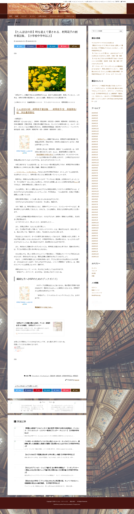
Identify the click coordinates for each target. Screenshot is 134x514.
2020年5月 (95, 241)
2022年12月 (95, 160)
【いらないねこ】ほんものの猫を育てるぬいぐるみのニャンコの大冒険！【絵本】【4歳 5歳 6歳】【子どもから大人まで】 (107, 61)
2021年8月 (95, 202)
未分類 (94, 273)
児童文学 (52, 381)
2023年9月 (95, 136)
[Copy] (74, 46)
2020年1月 (95, 251)
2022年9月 (95, 168)
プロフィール (111, 1)
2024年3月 (95, 121)
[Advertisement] (48, 59)
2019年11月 (95, 256)
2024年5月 (95, 115)
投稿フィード (95, 290)
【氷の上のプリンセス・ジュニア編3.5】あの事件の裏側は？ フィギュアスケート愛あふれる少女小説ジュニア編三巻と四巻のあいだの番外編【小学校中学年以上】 (52, 475)
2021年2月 (95, 217)
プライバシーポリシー (100, 1)
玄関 (66, 1)
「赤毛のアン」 (41, 139)
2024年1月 (95, 126)
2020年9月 (95, 230)
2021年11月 (95, 194)
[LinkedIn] (52, 46)
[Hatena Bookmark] (56, 395)
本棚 (70, 1)
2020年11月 (95, 225)
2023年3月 (95, 152)
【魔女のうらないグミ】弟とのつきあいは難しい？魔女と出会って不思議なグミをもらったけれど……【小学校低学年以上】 (107, 48)
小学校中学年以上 (67, 381)
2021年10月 (95, 196)
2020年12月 (95, 222)
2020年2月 (95, 249)
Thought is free (76, 509)
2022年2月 (95, 186)
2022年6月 (95, 175)
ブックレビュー (44, 381)
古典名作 (58, 381)
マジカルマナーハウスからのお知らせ (103, 42)
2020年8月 (95, 233)
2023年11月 (95, 131)
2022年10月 (95, 165)
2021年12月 (95, 191)
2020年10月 (95, 228)
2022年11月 (95, 162)
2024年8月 (95, 113)
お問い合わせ (89, 1)
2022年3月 (95, 183)
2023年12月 (95, 128)
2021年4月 (95, 212)
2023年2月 (95, 154)
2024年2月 (95, 123)
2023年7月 (95, 141)
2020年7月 (95, 235)
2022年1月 (95, 188)
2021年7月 (95, 204)
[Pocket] (63, 46)
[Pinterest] (41, 46)
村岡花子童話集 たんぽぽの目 (24, 151)
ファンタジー (35, 381)
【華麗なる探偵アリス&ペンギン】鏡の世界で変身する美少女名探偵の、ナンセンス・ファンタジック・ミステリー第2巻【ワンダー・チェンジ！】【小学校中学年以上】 (52, 435)
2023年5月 (95, 147)
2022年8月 (95, 170)
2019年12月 (95, 254)
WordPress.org (96, 295)
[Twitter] (19, 46)
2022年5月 (95, 178)
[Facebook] (30, 46)
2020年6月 (95, 238)
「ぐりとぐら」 (20, 172)
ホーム (12, 22)
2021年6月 (95, 207)
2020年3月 (95, 246)
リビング (75, 1)
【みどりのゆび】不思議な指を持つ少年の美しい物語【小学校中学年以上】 (50, 459)
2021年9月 (95, 199)
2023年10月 (95, 134)
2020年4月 (95, 243)
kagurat (76, 385)
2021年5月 (95, 209)
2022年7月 (95, 173)
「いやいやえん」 (32, 172)
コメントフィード (97, 292)
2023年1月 (95, 157)
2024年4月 (95, 118)
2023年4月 (95, 149)
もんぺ (76, 182)
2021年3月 (95, 215)
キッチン (81, 1)
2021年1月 (95, 220)
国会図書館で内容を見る (44, 154)
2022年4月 (95, 181)
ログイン (94, 287)
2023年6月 (95, 144)
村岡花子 (75, 381)
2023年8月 (95, 139)
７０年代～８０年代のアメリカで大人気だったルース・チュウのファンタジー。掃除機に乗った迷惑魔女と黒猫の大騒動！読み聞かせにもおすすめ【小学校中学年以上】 (52, 449)
